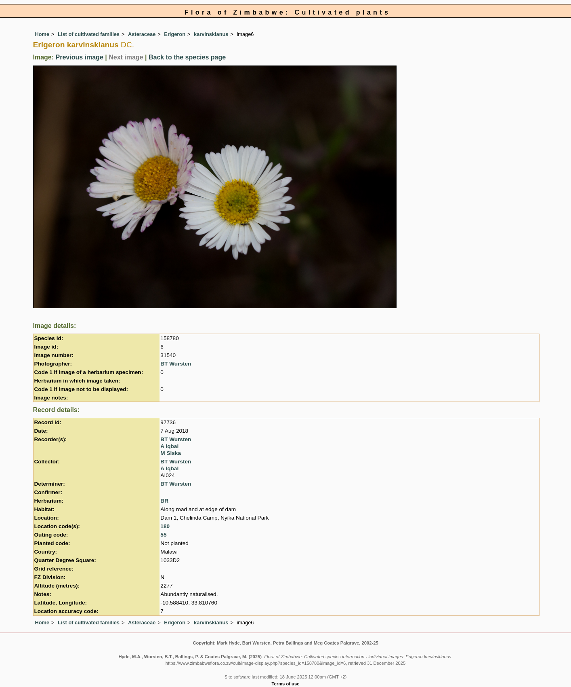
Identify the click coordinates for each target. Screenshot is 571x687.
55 (163, 535)
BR (164, 501)
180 (165, 526)
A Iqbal (169, 446)
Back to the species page (187, 57)
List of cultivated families (89, 34)
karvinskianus (211, 34)
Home (42, 34)
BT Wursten (175, 364)
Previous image (79, 57)
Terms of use (286, 683)
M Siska (170, 453)
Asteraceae (141, 34)
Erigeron (174, 34)
